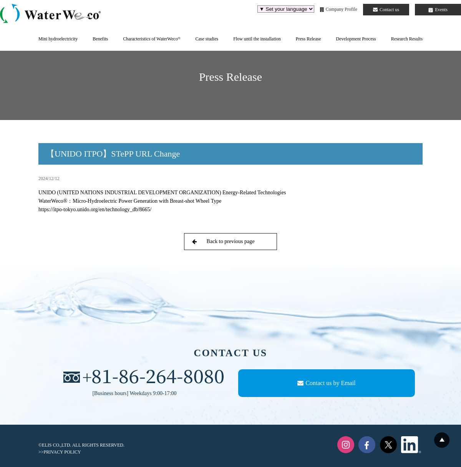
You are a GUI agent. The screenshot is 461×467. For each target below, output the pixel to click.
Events (438, 9)
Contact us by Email (326, 383)
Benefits (100, 39)
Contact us (386, 9)
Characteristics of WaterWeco (151, 39)
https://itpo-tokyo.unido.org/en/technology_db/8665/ (95, 209)
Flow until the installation (257, 39)
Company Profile (338, 9)
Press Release (308, 39)
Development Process (356, 39)
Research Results (407, 39)
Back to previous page (223, 241)
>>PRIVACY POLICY (59, 452)
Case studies (206, 39)
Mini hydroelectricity (58, 39)
